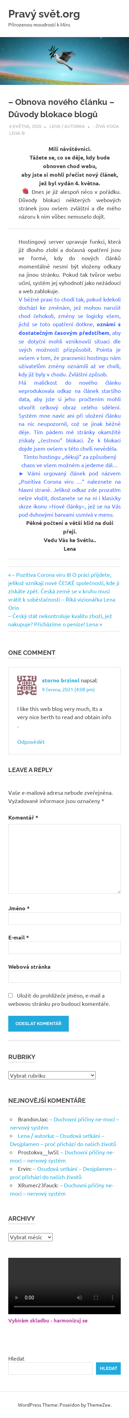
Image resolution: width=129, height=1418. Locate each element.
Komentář (23, 817)
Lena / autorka (67, 126)
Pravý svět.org (45, 13)
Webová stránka (29, 966)
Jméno (19, 908)
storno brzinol (60, 680)
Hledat (16, 1358)
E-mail (18, 937)
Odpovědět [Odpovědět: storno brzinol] (31, 741)
